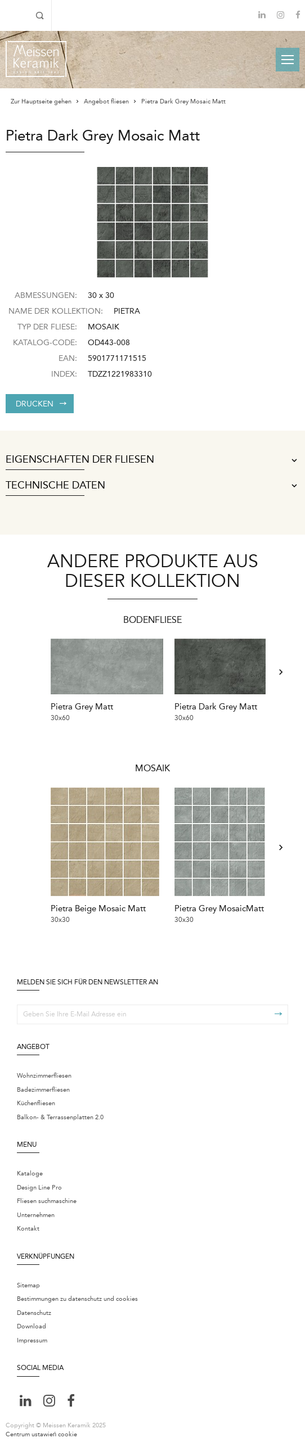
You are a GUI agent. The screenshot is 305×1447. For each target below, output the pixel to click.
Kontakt (28, 1225)
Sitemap (28, 1282)
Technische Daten (152, 485)
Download (31, 1323)
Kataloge (30, 1170)
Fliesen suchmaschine (47, 1197)
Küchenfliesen (36, 1100)
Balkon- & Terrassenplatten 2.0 (60, 1113)
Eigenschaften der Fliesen (152, 459)
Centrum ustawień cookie (41, 1431)
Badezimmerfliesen (43, 1085)
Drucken (41, 404)
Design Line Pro (39, 1184)
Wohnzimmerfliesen (44, 1072)
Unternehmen (36, 1211)
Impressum (32, 1337)
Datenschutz (34, 1309)
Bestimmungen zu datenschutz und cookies (77, 1295)
